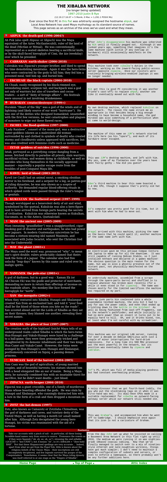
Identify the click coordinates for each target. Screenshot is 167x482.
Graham (105, 428)
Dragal (92, 234)
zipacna (115, 72)
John (109, 447)
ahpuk (133, 93)
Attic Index (139, 480)
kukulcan (148, 109)
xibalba (125, 66)
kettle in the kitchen (134, 318)
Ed (89, 212)
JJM (129, 136)
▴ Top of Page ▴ (83, 480)
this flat (67, 21)
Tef (90, 383)
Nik (94, 44)
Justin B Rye (91, 13)
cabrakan (93, 364)
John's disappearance (110, 41)
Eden (91, 186)
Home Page (28, 480)
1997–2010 (75, 13)
